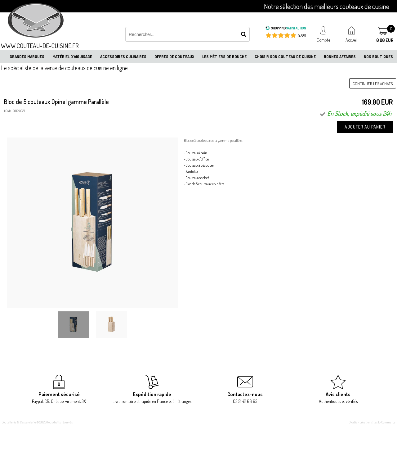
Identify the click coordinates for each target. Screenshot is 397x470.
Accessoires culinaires (123, 56)
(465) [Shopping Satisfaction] (302, 35)
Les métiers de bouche (224, 56)
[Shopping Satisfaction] (285, 28)
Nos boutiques (378, 56)
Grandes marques (27, 56)
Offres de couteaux (174, 56)
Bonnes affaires (340, 56)
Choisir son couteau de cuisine (285, 56)
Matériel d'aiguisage (72, 56)
